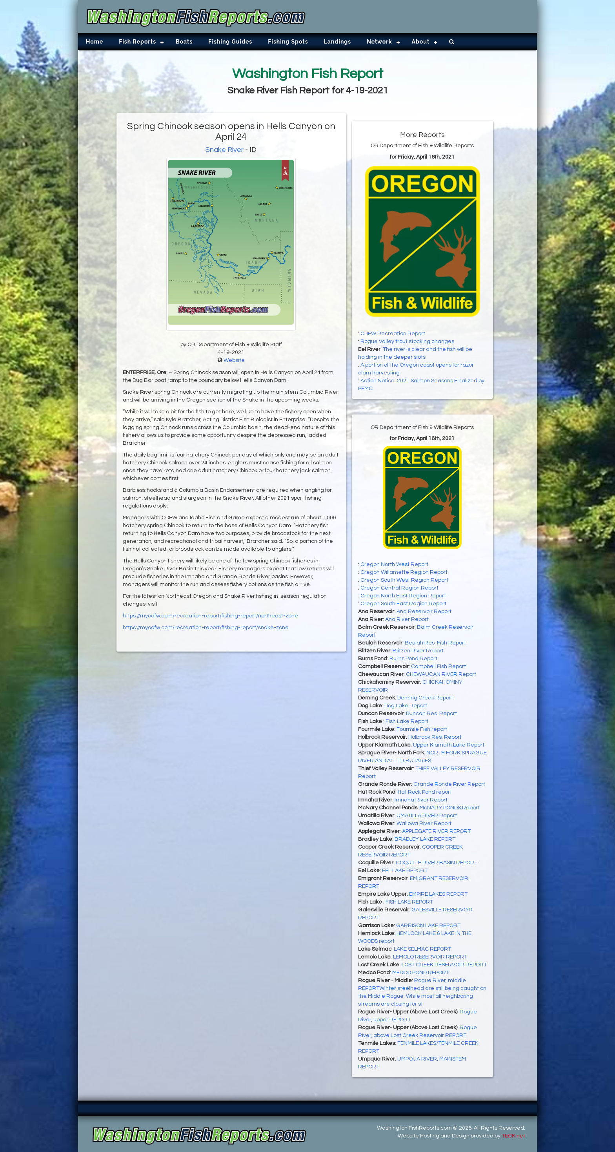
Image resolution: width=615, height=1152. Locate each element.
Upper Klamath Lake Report (448, 745)
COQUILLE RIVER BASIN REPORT (436, 862)
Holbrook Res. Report (435, 737)
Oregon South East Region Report (403, 603)
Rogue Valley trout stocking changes (407, 341)
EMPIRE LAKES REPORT (438, 894)
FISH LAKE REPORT (409, 902)
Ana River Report (407, 619)
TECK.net (513, 1136)
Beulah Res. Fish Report (435, 643)
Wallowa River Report (424, 823)
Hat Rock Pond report (425, 792)
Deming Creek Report (425, 698)
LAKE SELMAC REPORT (422, 949)
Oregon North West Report (394, 564)
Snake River (225, 149)
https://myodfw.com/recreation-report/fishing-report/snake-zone (206, 627)
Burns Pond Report (413, 658)
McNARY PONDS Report (450, 808)
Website (234, 360)
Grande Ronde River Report (449, 784)
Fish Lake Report (407, 721)
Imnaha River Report (421, 800)
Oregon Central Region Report (399, 588)
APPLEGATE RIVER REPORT (436, 831)
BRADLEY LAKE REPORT (425, 839)
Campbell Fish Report (438, 666)
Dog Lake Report (405, 705)
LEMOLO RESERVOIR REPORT (430, 957)
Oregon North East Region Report (403, 596)
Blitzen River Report (418, 651)
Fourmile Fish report (422, 729)
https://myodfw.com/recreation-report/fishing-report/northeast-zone (210, 616)
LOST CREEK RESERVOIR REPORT (444, 965)
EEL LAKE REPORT (405, 870)
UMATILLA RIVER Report (427, 815)
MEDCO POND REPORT (420, 972)
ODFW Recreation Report (392, 333)
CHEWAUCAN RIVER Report (441, 674)
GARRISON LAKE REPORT (428, 925)
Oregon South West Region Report (404, 580)
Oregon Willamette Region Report (404, 572)
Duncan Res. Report (431, 713)
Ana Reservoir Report (424, 611)
